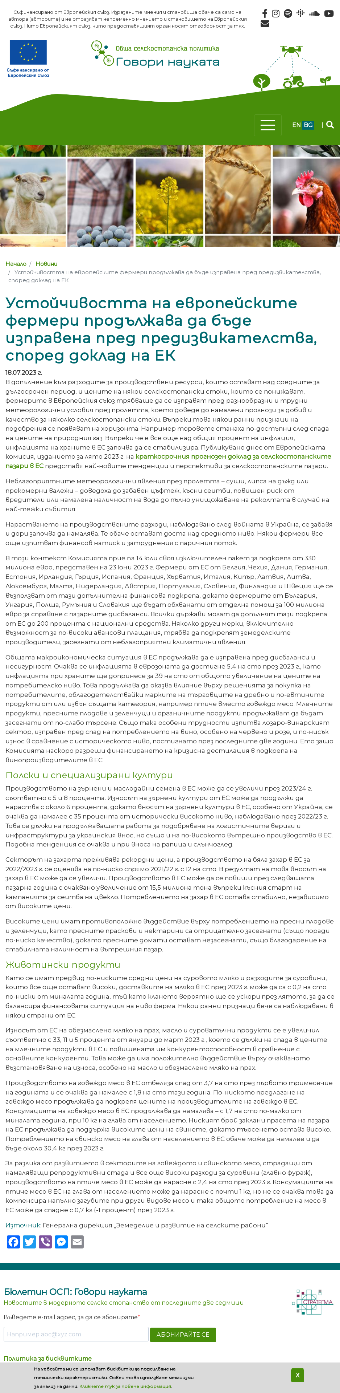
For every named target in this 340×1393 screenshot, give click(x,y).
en (296, 125)
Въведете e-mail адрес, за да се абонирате (71, 1317)
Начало (15, 264)
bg (308, 125)
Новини (46, 264)
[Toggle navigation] (268, 125)
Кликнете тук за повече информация (125, 1386)
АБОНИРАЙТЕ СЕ (183, 1334)
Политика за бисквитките (48, 1358)
